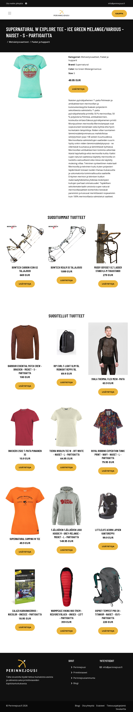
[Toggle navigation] (9, 13)
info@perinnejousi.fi (116, 3)
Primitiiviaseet (80, 672)
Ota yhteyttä (88, 705)
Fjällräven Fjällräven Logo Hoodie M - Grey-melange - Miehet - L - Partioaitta (66, 533)
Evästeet (100, 705)
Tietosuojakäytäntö (116, 705)
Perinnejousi (79, 667)
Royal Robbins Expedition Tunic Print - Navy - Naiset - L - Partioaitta (108, 454)
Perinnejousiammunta (84, 678)
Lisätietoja (78, 89)
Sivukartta (121, 709)
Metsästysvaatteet (19, 42)
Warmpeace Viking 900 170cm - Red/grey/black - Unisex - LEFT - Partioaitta (66, 614)
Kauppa (119, 13)
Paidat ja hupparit (41, 42)
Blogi (75, 683)
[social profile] (26, 3)
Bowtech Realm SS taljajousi (66, 267)
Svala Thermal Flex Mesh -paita (108, 379)
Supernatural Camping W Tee (25, 538)
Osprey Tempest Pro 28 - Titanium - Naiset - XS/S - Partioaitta (108, 614)
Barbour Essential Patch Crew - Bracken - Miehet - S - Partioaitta (25, 369)
